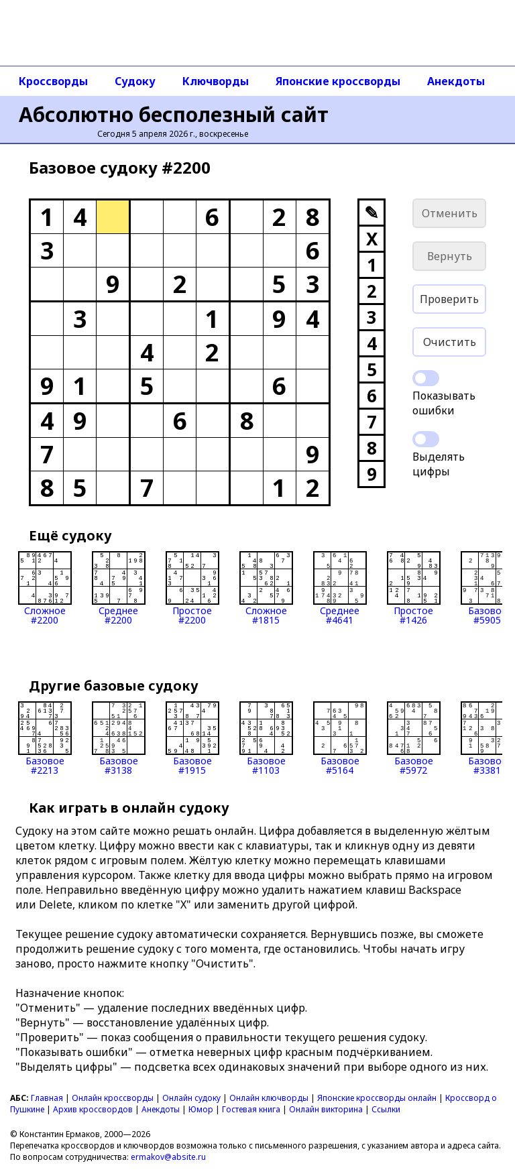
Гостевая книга (251, 1109)
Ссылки (385, 1109)
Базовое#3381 (487, 738)
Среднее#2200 (119, 588)
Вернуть (449, 256)
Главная (47, 1098)
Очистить (449, 342)
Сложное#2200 (45, 588)
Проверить (449, 299)
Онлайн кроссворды (113, 1098)
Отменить (449, 213)
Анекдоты (456, 81)
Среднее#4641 (340, 588)
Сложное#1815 (266, 588)
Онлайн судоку (191, 1098)
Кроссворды (53, 81)
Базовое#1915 (192, 738)
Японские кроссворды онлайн (377, 1098)
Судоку (135, 81)
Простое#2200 (192, 588)
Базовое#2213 (45, 738)
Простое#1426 (414, 588)
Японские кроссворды (338, 81)
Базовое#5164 (340, 738)
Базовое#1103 (266, 738)
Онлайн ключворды (268, 1098)
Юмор (200, 1109)
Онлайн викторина (326, 1109)
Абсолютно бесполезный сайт (174, 114)
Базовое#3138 (119, 738)
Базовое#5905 (487, 588)
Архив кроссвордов (93, 1109)
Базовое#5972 (414, 738)
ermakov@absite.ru (168, 1157)
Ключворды (215, 81)
